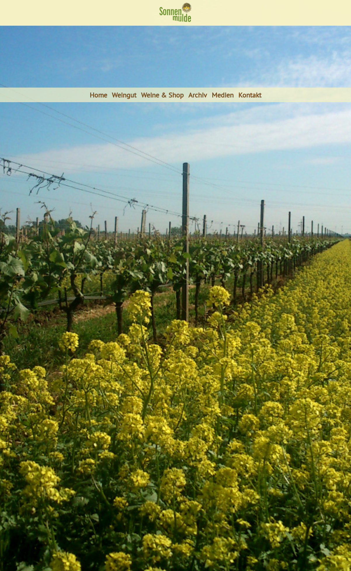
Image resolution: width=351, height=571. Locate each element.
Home (98, 94)
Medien (223, 94)
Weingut (124, 94)
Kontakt (249, 94)
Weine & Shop (162, 94)
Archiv (197, 94)
